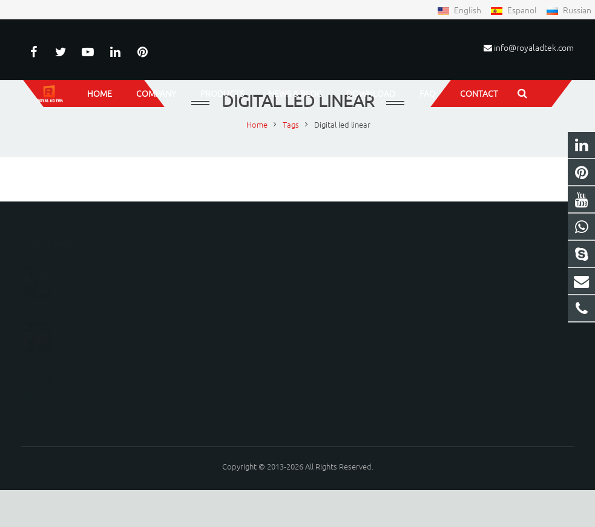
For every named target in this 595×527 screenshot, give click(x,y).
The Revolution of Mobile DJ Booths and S (97, 350)
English (460, 10)
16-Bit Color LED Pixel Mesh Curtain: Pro (96, 399)
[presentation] (258, 417)
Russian (568, 10)
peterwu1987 (342, 335)
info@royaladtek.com (534, 47)
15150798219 (341, 300)
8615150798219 (346, 283)
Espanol (514, 10)
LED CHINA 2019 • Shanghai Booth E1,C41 (89, 295)
